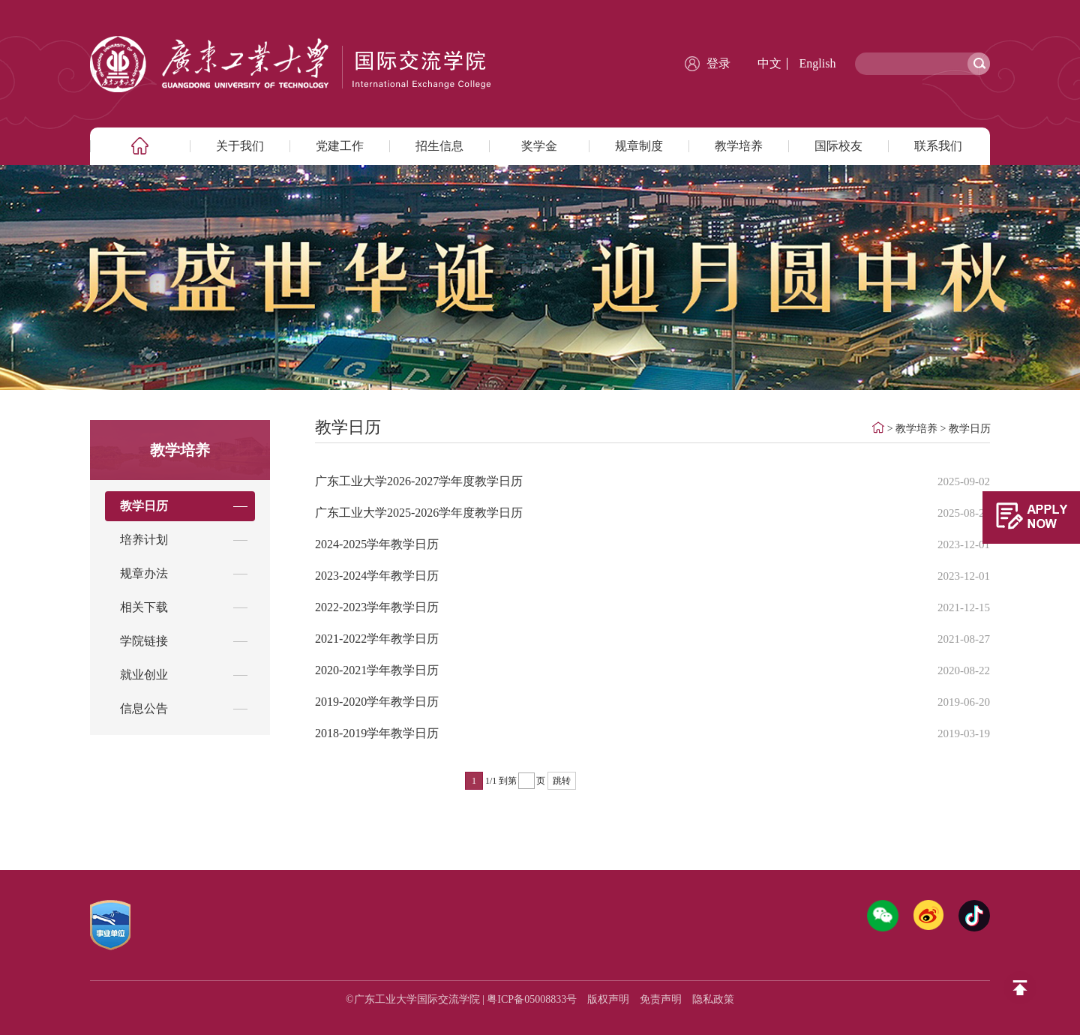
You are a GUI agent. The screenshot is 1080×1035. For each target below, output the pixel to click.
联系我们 (938, 146)
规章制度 (639, 146)
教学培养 (739, 146)
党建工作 (340, 146)
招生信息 (440, 146)
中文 (770, 63)
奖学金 (539, 146)
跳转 (562, 781)
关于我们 (240, 146)
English (818, 63)
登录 (718, 63)
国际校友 (838, 146)
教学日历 (970, 428)
